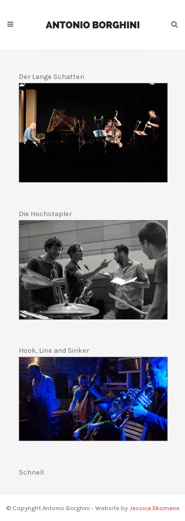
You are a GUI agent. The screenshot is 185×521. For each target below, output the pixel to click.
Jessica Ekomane (154, 508)
